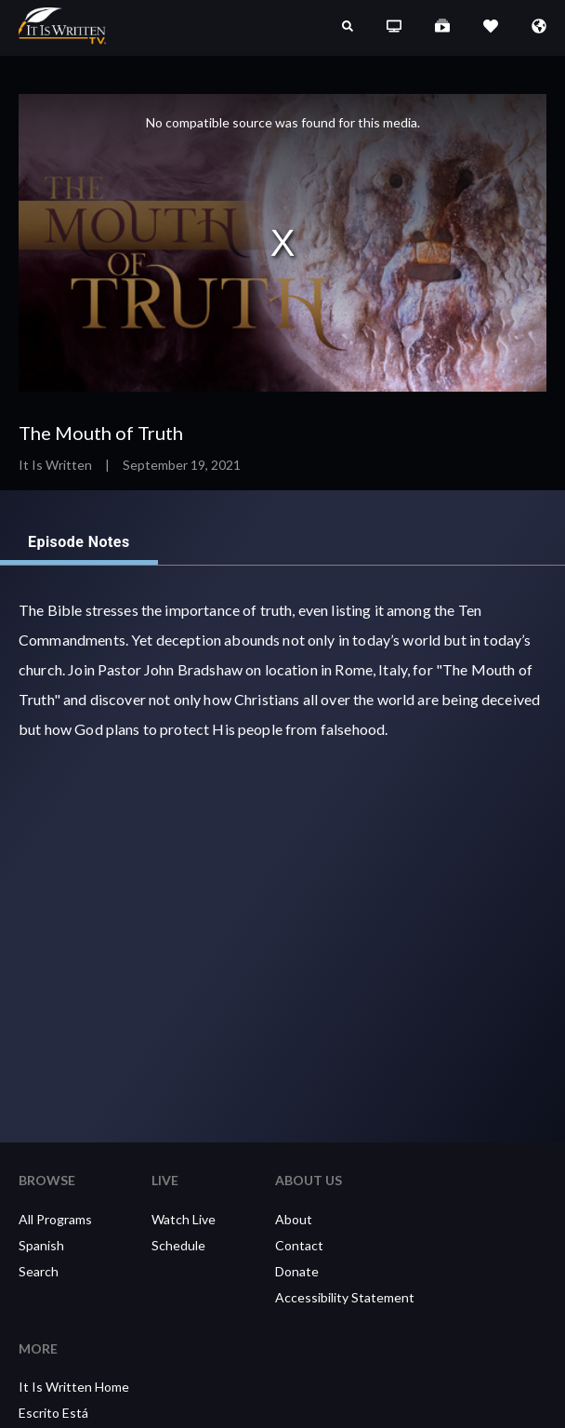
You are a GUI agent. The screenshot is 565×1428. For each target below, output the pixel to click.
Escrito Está (53, 1413)
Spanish (41, 1245)
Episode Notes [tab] (79, 542)
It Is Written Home (74, 1387)
